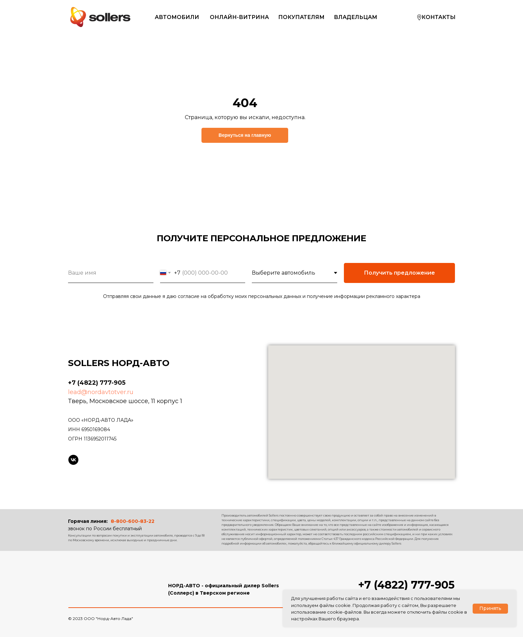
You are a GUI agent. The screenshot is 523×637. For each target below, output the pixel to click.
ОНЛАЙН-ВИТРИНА (239, 17)
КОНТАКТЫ (439, 17)
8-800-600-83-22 (132, 521)
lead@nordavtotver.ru (100, 392)
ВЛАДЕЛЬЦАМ (355, 17)
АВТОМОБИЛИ (177, 17)
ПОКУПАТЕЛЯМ (301, 17)
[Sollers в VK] (73, 460)
